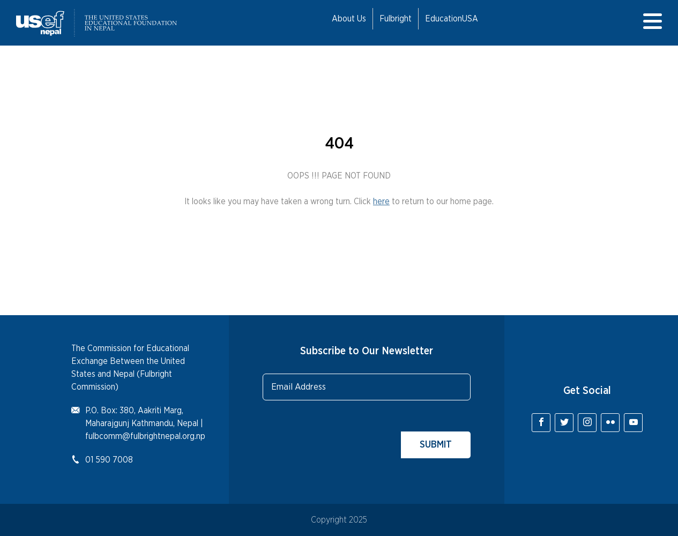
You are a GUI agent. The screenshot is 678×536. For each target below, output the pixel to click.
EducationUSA (451, 18)
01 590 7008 (109, 460)
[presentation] (344, 437)
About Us (349, 18)
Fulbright (395, 18)
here (381, 201)
